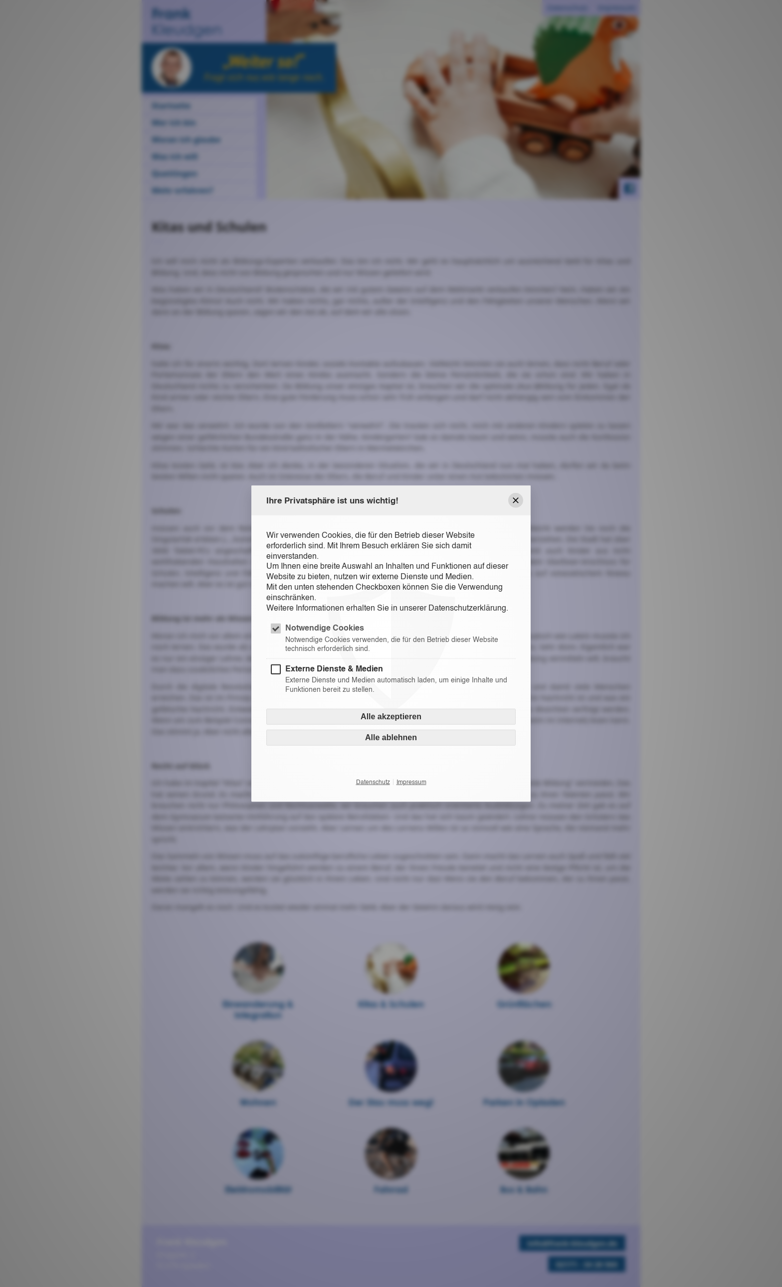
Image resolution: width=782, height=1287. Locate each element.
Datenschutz (373, 782)
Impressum (411, 782)
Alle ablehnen (391, 737)
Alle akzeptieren (391, 716)
